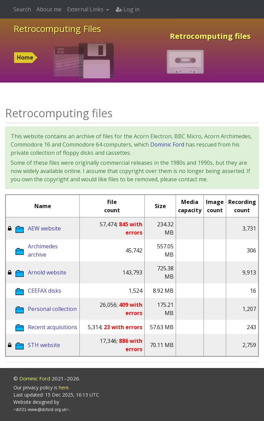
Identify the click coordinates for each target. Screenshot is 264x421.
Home (25, 57)
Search (22, 9)
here (64, 387)
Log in (128, 9)
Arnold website (47, 272)
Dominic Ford (167, 144)
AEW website (44, 228)
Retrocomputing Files (57, 28)
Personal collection (52, 309)
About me (49, 9)
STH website (44, 345)
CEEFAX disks (44, 290)
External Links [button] (86, 9)
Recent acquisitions (52, 327)
